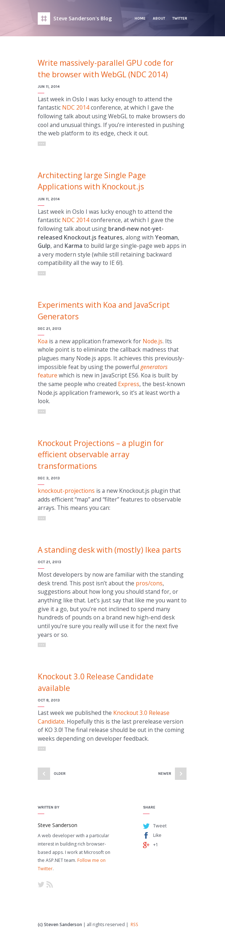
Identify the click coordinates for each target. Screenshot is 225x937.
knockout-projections (66, 491)
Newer (164, 773)
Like (157, 835)
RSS (49, 884)
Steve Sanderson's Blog (82, 18)
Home (140, 18)
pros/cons (149, 583)
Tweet (160, 826)
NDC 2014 (75, 107)
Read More (42, 144)
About (159, 18)
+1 (155, 845)
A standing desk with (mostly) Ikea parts (109, 550)
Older (60, 773)
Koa (43, 341)
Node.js (153, 341)
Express (128, 384)
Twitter (179, 18)
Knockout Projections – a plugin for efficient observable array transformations (101, 454)
